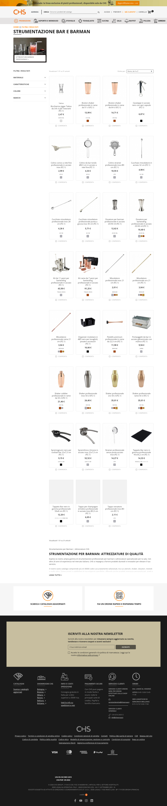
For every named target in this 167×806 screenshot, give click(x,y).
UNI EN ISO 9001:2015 (66, 766)
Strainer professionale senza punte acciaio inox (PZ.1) (114, 452)
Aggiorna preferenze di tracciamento (92, 743)
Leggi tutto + (55, 575)
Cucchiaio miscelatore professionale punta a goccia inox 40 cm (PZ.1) (87, 221)
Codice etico (63, 739)
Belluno (41, 700)
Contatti (104, 736)
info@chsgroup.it (117, 717)
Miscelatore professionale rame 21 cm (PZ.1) (61, 339)
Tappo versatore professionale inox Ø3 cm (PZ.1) (114, 508)
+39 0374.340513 (117, 715)
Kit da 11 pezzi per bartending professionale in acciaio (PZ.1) (61, 281)
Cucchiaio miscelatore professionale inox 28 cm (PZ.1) (61, 221)
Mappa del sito (146, 736)
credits (84, 794)
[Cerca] (73, 12)
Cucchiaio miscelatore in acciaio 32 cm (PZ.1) (141, 164)
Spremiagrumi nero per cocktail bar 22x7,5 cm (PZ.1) (61, 452)
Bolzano (41, 703)
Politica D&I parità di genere (121, 736)
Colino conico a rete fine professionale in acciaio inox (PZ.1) (61, 165)
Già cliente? (130, 12)
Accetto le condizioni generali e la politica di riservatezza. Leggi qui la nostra (100, 653)
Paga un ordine (138, 739)
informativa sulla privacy (87, 655)
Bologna (42, 689)
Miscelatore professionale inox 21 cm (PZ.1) (114, 280)
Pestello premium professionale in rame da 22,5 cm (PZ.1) (114, 339)
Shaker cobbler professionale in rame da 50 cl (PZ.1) (61, 395)
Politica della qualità (48, 739)
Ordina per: (121, 71)
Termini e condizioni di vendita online (44, 736)
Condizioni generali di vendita (86, 736)
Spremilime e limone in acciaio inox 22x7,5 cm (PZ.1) (88, 452)
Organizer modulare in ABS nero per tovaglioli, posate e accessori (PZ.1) (88, 340)
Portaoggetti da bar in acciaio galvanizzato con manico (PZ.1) (141, 339)
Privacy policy (20, 736)
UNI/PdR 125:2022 (66, 769)
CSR (136, 736)
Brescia (41, 692)
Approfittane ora (125, 3)
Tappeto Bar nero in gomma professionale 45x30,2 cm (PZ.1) (141, 452)
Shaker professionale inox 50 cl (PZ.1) (88, 394)
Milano (41, 695)
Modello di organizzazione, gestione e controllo (90, 739)
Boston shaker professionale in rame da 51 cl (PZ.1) (88, 105)
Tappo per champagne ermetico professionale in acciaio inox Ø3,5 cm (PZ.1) (88, 510)
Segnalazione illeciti (67, 743)
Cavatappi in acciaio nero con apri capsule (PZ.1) (141, 105)
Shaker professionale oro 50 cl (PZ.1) (115, 394)
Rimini (41, 697)
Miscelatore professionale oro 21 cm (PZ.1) (141, 280)
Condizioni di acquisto (121, 739)
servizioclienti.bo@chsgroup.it (119, 702)
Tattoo (61, 103)
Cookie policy (66, 736)
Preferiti (117, 12)
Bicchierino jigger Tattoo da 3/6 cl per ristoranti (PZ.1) (61, 108)
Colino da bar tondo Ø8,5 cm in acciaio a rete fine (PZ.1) (88, 165)
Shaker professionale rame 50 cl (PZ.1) (141, 394)
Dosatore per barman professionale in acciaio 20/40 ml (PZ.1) (115, 221)
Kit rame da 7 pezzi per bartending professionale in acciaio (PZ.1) (88, 281)
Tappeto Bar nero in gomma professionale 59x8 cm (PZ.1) (61, 508)
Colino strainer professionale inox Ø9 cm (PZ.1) (114, 165)
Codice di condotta (30, 739)
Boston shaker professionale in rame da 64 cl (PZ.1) (114, 105)
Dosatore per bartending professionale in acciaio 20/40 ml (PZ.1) (141, 222)
